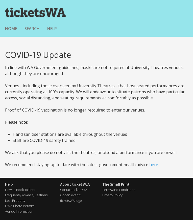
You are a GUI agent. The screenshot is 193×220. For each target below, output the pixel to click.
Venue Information (19, 211)
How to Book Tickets (20, 189)
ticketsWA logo (71, 200)
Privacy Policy (112, 195)
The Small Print (116, 184)
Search (32, 28)
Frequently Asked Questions (26, 195)
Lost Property (15, 200)
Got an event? (70, 195)
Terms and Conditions (118, 189)
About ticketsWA (75, 184)
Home (11, 28)
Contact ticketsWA (73, 189)
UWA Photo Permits (19, 206)
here (153, 164)
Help (52, 28)
